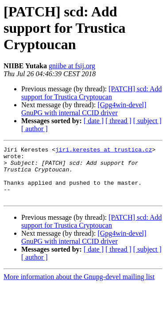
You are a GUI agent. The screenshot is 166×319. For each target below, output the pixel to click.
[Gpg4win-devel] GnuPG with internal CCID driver (84, 109)
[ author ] (34, 128)
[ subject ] (147, 120)
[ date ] (94, 120)
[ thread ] (118, 120)
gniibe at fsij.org (72, 66)
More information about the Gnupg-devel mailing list (79, 287)
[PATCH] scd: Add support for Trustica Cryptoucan (91, 93)
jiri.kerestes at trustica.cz (103, 151)
